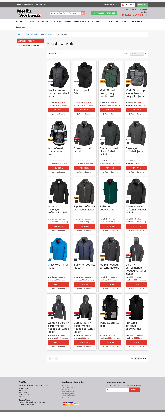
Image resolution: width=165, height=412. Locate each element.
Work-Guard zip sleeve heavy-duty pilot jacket (136, 93)
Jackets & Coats (32, 34)
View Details (59, 110)
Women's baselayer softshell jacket (57, 209)
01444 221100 (42, 5)
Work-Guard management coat (56, 151)
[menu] (82, 24)
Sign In (106, 5)
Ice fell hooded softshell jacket (109, 266)
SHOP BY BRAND (46, 34)
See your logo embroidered (104, 13)
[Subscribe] (134, 390)
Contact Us (66, 398)
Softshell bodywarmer (107, 208)
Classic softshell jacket (58, 266)
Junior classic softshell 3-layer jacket (136, 209)
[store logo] (33, 13)
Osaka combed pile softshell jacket (109, 151)
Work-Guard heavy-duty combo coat (107, 93)
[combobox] (67, 13)
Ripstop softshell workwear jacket (84, 208)
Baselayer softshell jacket (135, 150)
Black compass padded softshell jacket (58, 93)
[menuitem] (20, 21)
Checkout (142, 5)
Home (20, 34)
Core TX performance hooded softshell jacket (136, 269)
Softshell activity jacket (84, 266)
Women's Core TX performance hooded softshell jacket (58, 327)
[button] (58, 114)
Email (29, 5)
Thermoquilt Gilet (81, 92)
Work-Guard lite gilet (109, 324)
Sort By (126, 54)
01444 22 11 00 (134, 15)
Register (116, 5)
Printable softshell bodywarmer (133, 325)
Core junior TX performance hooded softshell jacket (84, 327)
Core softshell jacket (82, 150)
